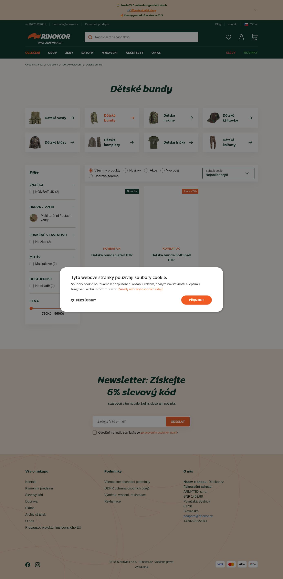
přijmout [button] (196, 300)
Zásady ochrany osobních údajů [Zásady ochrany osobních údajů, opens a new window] (140, 289)
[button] (83, 300)
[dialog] (141, 289)
